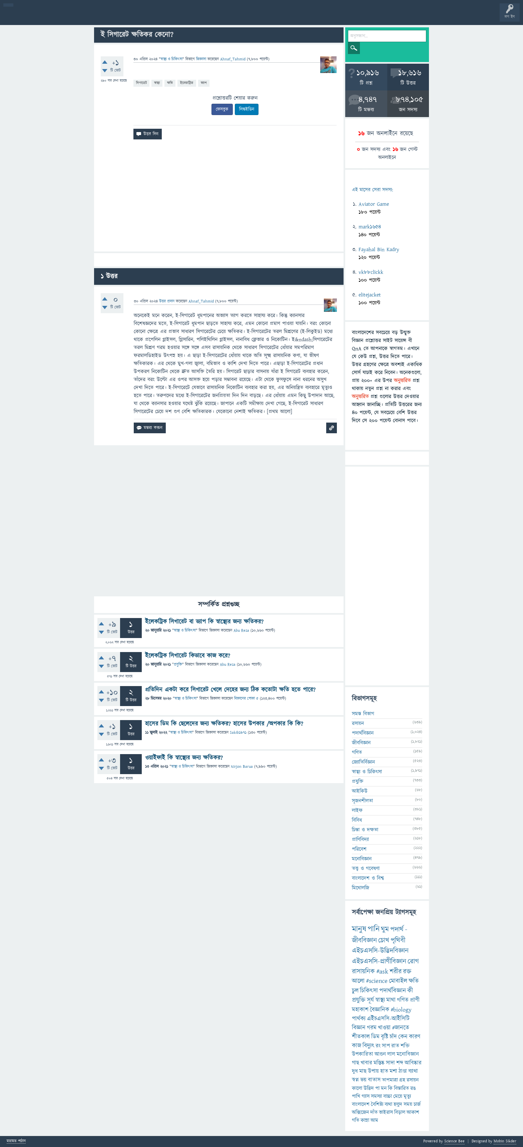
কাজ (356, 1046)
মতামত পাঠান (16, 1141)
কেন (403, 1037)
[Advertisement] (219, 198)
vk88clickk (371, 272)
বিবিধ (357, 820)
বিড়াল (399, 1112)
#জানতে (400, 1028)
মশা (393, 1071)
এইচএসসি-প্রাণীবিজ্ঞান (379, 961)
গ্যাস (366, 1096)
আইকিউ (360, 791)
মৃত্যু (407, 1096)
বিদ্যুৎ (368, 1046)
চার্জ (417, 1104)
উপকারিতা (362, 1054)
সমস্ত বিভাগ (363, 713)
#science (377, 981)
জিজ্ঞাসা (201, 59)
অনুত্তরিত (87, 17)
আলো (358, 981)
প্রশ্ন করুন (150, 17)
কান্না (365, 1120)
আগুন (380, 1054)
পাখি (356, 1096)
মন (384, 1088)
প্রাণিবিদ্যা (360, 839)
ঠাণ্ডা (403, 1071)
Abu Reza (241, 630)
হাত (384, 1071)
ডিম (375, 1037)
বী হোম (26, 17)
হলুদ (398, 1104)
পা (377, 1088)
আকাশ (413, 1112)
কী (410, 990)
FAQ (170, 17)
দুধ (355, 1071)
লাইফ (357, 810)
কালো (357, 1088)
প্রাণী (415, 1000)
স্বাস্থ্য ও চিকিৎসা (171, 59)
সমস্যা (376, 1096)
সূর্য (370, 1000)
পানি (374, 929)
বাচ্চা (387, 1096)
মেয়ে (397, 1096)
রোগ (413, 961)
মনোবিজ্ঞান (362, 859)
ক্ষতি (170, 82)
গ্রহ (402, 1080)
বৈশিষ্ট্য (377, 1104)
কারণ (414, 1037)
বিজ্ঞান (359, 1028)
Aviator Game (374, 204)
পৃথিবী (398, 940)
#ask (382, 971)
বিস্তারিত (401, 1088)
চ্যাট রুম (207, 17)
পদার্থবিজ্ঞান (363, 733)
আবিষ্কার (413, 1063)
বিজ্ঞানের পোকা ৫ (246, 698)
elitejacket (370, 295)
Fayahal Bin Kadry (379, 249)
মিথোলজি (360, 888)
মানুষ (359, 929)
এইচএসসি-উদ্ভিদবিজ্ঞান (380, 951)
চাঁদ (393, 1037)
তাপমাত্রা (390, 1080)
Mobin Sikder (505, 1141)
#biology (401, 1010)
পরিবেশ (359, 849)
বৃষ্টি (384, 1037)
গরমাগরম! (67, 17)
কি (390, 1088)
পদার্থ (397, 929)
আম (374, 1120)
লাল (391, 1054)
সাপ (386, 1046)
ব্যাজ (248, 17)
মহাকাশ (360, 1010)
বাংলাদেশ (361, 1104)
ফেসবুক (222, 109)
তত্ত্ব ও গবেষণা (366, 868)
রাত (395, 1046)
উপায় (373, 1071)
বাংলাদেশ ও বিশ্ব (368, 878)
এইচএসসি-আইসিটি (388, 1019)
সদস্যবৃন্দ (129, 17)
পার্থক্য (359, 1019)
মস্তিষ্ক (379, 1063)
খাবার (366, 1063)
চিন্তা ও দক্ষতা (365, 829)
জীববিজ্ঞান (361, 742)
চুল (355, 990)
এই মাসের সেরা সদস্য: (372, 189)
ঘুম (385, 929)
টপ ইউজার (269, 17)
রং (378, 1046)
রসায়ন (413, 1080)
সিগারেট (141, 82)
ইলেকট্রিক (186, 82)
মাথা (391, 1000)
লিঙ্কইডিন (246, 109)
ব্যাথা (413, 1071)
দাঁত (374, 1112)
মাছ (363, 1071)
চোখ (383, 940)
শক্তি (405, 1046)
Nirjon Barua (242, 766)
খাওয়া (384, 1028)
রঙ (413, 1088)
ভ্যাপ (204, 82)
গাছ (355, 1063)
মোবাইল (398, 981)
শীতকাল (361, 1037)
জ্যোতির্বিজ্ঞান (363, 762)
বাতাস (374, 1080)
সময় (408, 1104)
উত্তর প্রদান (166, 301)
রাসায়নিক (363, 971)
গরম (372, 1028)
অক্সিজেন (360, 1112)
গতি (355, 1120)
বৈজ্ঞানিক (379, 1010)
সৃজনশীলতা (362, 800)
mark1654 (370, 226)
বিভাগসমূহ (108, 17)
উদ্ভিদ (369, 1088)
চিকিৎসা (369, 990)
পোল (228, 17)
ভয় (363, 1080)
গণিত (357, 752)
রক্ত (407, 971)
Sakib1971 (238, 732)
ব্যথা (388, 1104)
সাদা (390, 1063)
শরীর (396, 971)
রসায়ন (358, 723)
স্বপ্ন (355, 1080)
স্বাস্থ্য (157, 82)
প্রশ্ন (46, 17)
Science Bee (454, 1141)
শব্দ (399, 1063)
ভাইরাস (386, 1112)
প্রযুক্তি (178, 664)
